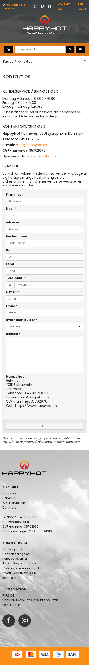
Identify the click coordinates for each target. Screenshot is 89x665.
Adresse (12, 222)
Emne (12, 306)
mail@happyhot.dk (33, 397)
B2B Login (82, 6)
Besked (13, 334)
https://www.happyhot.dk (36, 405)
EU (42, 7)
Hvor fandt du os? (21, 320)
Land (10, 264)
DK (35, 7)
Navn (11, 208)
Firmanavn (15, 194)
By (8, 250)
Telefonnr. (16, 278)
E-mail (12, 292)
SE (49, 7)
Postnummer (17, 236)
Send (44, 426)
